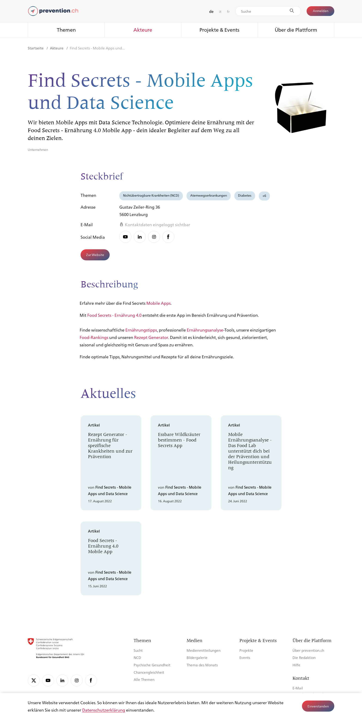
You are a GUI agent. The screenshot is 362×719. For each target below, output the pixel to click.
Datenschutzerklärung (103, 710)
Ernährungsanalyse (205, 332)
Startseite (36, 48)
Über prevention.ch (308, 650)
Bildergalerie (197, 657)
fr (228, 11)
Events (244, 657)
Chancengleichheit (149, 672)
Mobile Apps (158, 306)
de (211, 11)
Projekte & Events (219, 29)
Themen (66, 29)
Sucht (138, 650)
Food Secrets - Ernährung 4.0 (114, 318)
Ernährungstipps (141, 332)
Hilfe (296, 664)
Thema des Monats (202, 664)
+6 (264, 195)
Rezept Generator (151, 340)
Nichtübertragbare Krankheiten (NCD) (151, 195)
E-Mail (298, 687)
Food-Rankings (94, 340)
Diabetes (244, 195)
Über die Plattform (296, 29)
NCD (137, 657)
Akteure (142, 29)
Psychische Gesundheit (152, 664)
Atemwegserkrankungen (208, 195)
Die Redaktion (304, 657)
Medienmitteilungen (203, 650)
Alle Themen (144, 679)
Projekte (246, 650)
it (220, 11)
